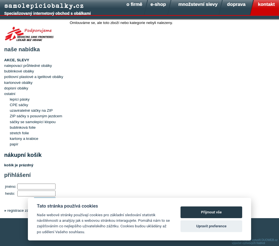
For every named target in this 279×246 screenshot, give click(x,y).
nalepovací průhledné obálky (28, 66)
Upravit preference (211, 226)
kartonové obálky (18, 83)
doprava (236, 4)
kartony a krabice (24, 139)
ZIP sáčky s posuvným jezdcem (36, 116)
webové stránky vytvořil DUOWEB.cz (255, 240)
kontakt (266, 4)
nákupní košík (23, 155)
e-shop (158, 4)
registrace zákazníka (24, 210)
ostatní (9, 94)
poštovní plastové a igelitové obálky (33, 77)
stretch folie (19, 133)
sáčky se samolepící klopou (33, 122)
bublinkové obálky (19, 71)
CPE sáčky (19, 105)
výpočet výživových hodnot (248, 243)
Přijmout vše (211, 212)
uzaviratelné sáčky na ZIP (31, 110)
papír (14, 144)
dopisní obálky (16, 88)
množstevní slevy (198, 4)
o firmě (134, 4)
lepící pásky (20, 99)
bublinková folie (23, 127)
